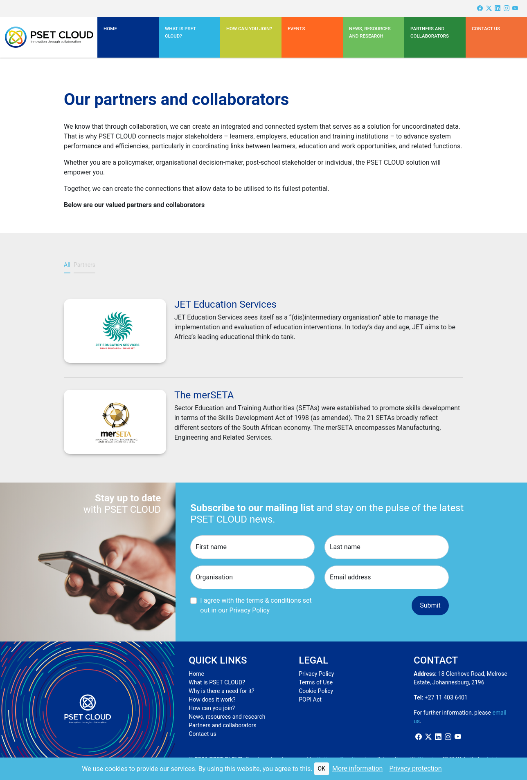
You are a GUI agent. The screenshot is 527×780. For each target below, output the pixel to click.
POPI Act (310, 699)
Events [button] (296, 28)
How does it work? (212, 699)
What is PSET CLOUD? (217, 682)
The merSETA (204, 395)
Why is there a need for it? (221, 691)
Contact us (486, 28)
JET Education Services (225, 304)
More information (357, 768)
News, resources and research (370, 32)
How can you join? (249, 28)
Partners (84, 264)
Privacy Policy (316, 673)
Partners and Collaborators (429, 32)
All (67, 264)
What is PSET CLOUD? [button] (180, 32)
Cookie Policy (316, 691)
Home (110, 28)
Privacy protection (415, 768)
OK (321, 768)
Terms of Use (316, 682)
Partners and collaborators (222, 725)
